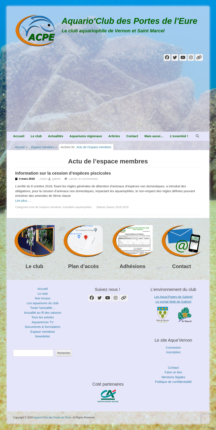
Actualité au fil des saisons (42, 312)
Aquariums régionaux (86, 136)
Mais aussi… (154, 136)
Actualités (55, 136)
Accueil (18, 136)
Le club (36, 136)
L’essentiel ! (179, 136)
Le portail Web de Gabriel (173, 301)
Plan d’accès (83, 266)
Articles (114, 136)
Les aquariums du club (43, 303)
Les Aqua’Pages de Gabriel (173, 297)
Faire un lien (173, 372)
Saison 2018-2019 (117, 207)
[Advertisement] (108, 100)
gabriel (56, 178)
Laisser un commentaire (83, 178)
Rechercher (63, 353)
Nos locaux (42, 298)
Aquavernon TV (43, 322)
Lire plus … (23, 200)
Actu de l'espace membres (45, 207)
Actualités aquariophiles (77, 207)
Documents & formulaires (42, 327)
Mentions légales (173, 377)
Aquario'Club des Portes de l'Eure (129, 21)
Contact (132, 136)
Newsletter (42, 336)
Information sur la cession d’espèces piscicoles (63, 173)
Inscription (173, 352)
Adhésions (133, 266)
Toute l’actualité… (42, 307)
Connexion (173, 347)
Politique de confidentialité (173, 381)
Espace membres (44, 147)
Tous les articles (42, 317)
